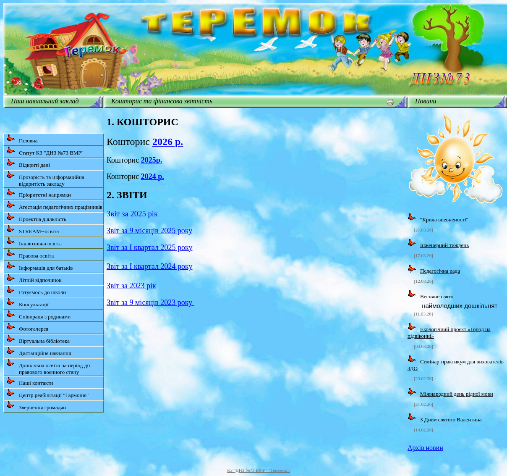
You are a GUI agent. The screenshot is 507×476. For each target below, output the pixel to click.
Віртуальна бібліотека (38, 339)
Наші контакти (29, 381)
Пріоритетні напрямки (38, 193)
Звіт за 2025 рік (132, 213)
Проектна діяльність (36, 217)
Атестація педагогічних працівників (54, 205)
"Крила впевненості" (444, 219)
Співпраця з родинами (38, 315)
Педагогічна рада (440, 271)
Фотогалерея (27, 327)
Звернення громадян (36, 405)
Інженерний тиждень (444, 245)
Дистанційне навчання (38, 351)
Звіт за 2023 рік (131, 285)
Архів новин (425, 447)
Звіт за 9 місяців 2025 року (149, 230)
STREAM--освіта (32, 229)
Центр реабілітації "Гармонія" (47, 393)
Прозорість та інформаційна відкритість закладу (45, 179)
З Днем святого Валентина (450, 419)
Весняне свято (436, 296)
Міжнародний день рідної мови (456, 394)
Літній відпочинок (34, 278)
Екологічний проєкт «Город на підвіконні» (449, 332)
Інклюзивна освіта (34, 242)
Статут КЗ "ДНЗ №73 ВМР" (45, 151)
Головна (22, 139)
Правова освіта (30, 254)
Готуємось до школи (36, 290)
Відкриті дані (28, 163)
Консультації (27, 303)
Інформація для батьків (39, 266)
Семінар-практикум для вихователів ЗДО (456, 364)
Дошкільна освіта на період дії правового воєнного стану (48, 367)
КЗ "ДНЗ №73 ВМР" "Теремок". (258, 470)
